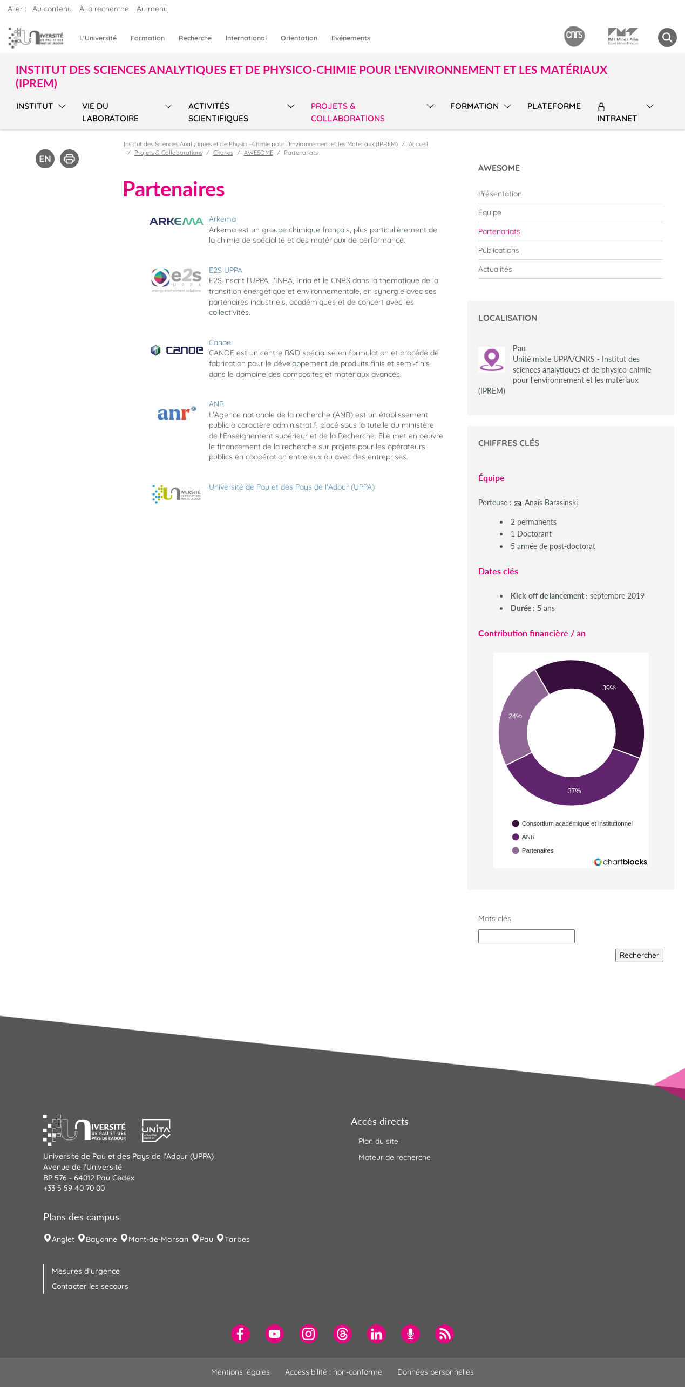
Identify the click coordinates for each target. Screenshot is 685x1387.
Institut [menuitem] (34, 106)
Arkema (222, 219)
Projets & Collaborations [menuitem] (348, 112)
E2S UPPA (225, 270)
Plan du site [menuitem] (378, 1141)
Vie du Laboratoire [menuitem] (110, 112)
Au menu (152, 8)
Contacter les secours (90, 1286)
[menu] (60, 111)
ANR (216, 404)
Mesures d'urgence (86, 1271)
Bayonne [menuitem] (101, 1239)
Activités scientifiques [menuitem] (218, 112)
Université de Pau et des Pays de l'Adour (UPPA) (292, 487)
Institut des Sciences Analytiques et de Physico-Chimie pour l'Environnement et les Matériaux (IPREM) (261, 144)
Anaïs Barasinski (551, 502)
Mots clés (494, 918)
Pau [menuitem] (206, 1239)
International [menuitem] (246, 37)
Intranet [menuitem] (617, 112)
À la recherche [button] (104, 8)
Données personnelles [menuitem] (435, 1372)
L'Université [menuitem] (98, 37)
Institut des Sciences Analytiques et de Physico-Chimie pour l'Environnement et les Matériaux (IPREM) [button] (311, 76)
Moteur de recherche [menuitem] (394, 1157)
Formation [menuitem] (148, 37)
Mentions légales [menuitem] (240, 1372)
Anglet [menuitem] (63, 1239)
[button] (93, 1129)
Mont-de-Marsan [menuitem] (158, 1239)
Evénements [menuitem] (350, 37)
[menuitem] (570, 193)
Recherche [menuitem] (195, 37)
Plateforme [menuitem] (554, 106)
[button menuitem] (667, 37)
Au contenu (52, 8)
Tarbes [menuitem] (237, 1239)
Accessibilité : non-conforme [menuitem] (333, 1372)
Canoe (220, 342)
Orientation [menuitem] (299, 37)
